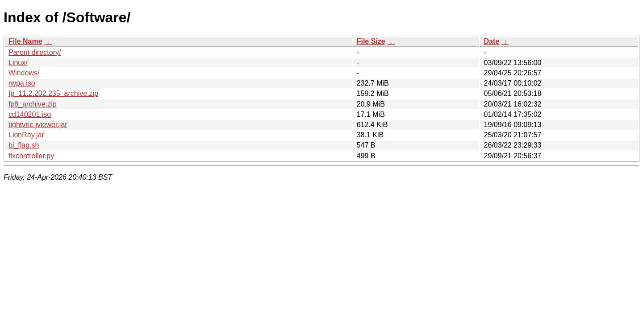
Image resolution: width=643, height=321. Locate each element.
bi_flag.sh (23, 145)
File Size (371, 41)
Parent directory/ (34, 52)
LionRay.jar (26, 135)
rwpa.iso (21, 83)
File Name (25, 41)
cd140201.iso (29, 114)
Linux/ (18, 62)
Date (491, 41)
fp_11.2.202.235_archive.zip (53, 93)
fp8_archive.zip (32, 104)
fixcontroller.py (31, 156)
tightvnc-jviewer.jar (37, 124)
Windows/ (23, 73)
